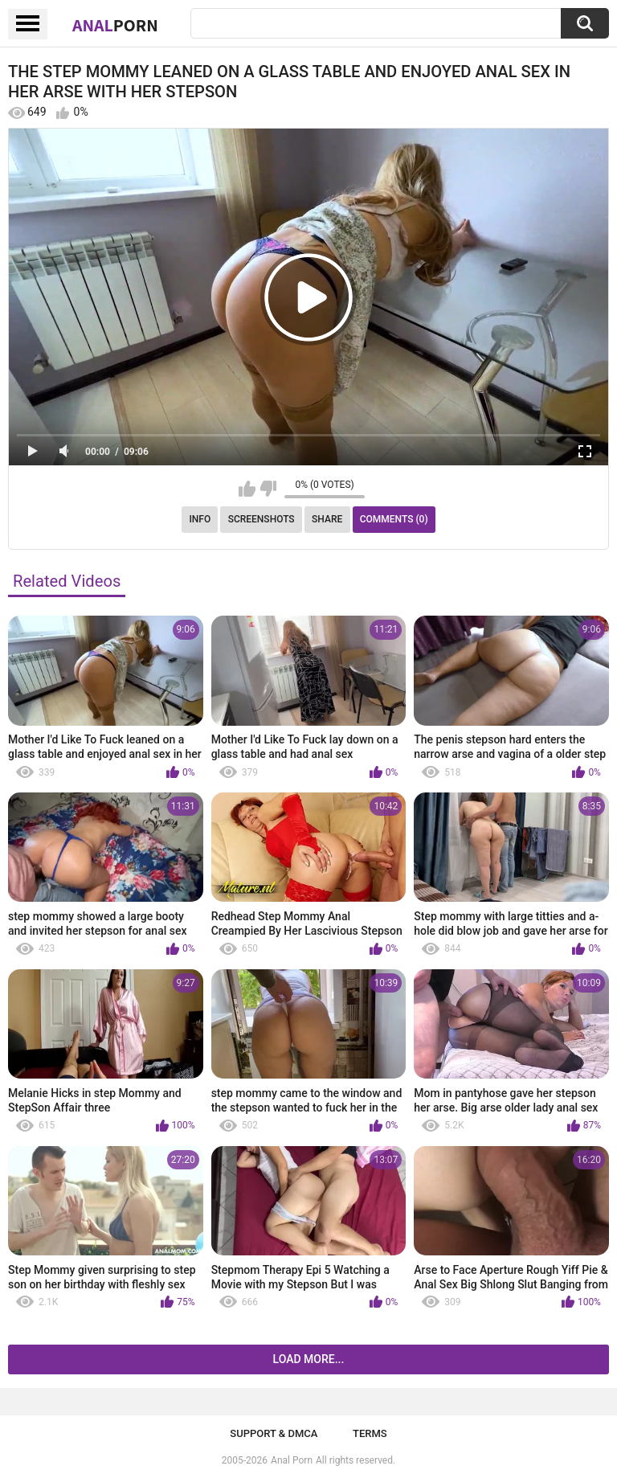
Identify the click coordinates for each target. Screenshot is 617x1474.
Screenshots (261, 519)
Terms (370, 1433)
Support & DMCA (273, 1433)
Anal (115, 25)
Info (199, 519)
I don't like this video (267, 489)
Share (327, 519)
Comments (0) (394, 519)
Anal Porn (292, 1460)
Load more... (309, 1359)
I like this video (247, 489)
